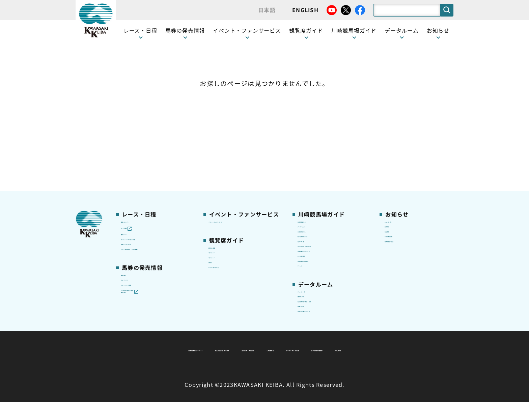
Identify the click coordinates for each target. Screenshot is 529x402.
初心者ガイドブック (321, 154)
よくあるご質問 (316, 197)
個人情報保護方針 (279, 349)
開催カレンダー (139, 122)
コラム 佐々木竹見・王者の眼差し (155, 179)
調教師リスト (313, 260)
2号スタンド (223, 175)
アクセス (308, 218)
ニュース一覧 (400, 122)
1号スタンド (223, 165)
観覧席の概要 (224, 154)
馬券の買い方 (313, 165)
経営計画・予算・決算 (247, 332)
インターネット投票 (144, 236)
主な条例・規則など (314, 332)
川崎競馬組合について (176, 332)
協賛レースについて (144, 165)
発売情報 (131, 214)
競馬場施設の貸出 (405, 165)
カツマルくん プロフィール (329, 175)
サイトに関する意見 (217, 349)
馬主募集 (395, 144)
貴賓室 (216, 186)
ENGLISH (305, 10)
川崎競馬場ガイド (318, 122)
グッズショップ (316, 133)
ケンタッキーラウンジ (234, 197)
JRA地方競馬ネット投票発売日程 (149, 250)
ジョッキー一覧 (316, 250)
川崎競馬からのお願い (323, 207)
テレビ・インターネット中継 (154, 154)
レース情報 (133, 133)
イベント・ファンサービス (247, 30)
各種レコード (313, 281)
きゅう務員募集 (403, 154)
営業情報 (395, 133)
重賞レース (133, 144)
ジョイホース (136, 225)
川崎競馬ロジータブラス (326, 186)
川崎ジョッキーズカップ (326, 292)
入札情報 (326, 349)
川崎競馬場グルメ (318, 144)
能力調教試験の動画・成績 (328, 270)
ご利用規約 (367, 332)
